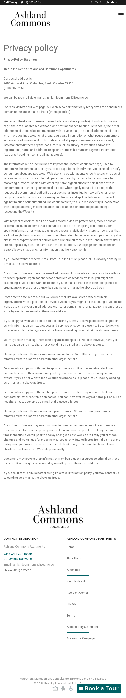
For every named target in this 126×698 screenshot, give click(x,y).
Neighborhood (78, 583)
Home (78, 549)
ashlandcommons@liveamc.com (68, 97)
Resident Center (78, 594)
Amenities (78, 572)
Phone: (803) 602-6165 (18, 570)
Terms (78, 617)
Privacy (78, 606)
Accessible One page (81, 640)
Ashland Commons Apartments (24, 546)
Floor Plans (78, 560)
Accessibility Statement (82, 629)
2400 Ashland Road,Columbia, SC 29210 (18, 557)
